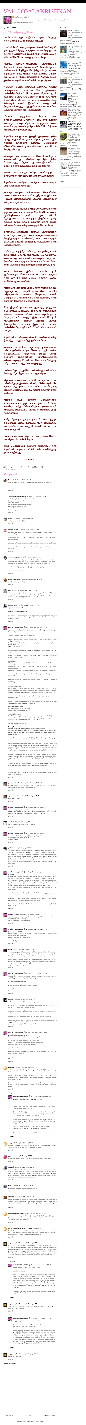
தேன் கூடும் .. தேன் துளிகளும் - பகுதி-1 (74, 134)
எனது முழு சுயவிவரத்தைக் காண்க (22, 22)
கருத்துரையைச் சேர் (10, 1363)
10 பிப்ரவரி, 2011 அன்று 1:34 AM (21, 479)
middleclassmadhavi (14, 579)
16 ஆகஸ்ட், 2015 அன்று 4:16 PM (24, 1167)
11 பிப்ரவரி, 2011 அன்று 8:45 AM (36, 833)
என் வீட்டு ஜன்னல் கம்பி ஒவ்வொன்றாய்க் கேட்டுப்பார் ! (75, 32)
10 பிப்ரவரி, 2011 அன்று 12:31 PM (29, 557)
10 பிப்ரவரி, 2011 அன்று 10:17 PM (36, 627)
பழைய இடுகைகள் (49, 1415)
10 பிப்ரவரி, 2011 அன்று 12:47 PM (32, 579)
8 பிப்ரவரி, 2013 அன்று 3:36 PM (24, 1067)
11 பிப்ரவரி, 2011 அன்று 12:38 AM (31, 783)
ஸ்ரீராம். (10, 518)
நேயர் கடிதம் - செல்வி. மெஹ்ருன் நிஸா (75, 149)
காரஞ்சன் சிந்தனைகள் (14, 1228)
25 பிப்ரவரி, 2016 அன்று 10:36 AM (28, 1354)
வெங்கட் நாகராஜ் (13, 557)
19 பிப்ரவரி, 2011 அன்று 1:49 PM (29, 914)
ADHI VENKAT (12, 590)
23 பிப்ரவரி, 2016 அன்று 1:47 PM (28, 1304)
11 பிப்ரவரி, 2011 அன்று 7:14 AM (23, 822)
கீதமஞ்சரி (11, 1167)
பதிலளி (10, 490)
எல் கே (10, 822)
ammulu (10, 949)
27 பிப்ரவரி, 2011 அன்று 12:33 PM (36, 929)
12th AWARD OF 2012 (74, 121)
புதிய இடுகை (9, 1415)
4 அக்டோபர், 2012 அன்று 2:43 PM (24, 949)
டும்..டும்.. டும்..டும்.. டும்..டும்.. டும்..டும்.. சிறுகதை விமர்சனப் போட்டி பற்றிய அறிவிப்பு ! (74, 165)
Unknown (11, 1067)
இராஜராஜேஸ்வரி (13, 914)
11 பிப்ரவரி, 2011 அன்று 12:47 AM (29, 796)
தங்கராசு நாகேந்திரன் (14, 783)
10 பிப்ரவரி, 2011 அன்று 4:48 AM (36, 496)
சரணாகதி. (11, 1196)
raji (9, 479)
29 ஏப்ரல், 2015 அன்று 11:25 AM (23, 1156)
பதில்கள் (13, 1093)
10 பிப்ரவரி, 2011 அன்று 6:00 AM (23, 518)
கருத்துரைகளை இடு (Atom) (35, 1421)
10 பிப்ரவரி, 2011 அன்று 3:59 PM (28, 590)
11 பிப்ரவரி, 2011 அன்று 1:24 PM (36, 872)
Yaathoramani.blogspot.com (17, 496)
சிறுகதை (13, 469)
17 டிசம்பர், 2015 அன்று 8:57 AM (31, 1228)
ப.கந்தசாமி (11, 1143)
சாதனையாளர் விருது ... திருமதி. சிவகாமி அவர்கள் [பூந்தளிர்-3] (75, 63)
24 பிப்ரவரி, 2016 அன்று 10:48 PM (41, 1264)
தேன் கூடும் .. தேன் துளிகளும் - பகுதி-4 (74, 109)
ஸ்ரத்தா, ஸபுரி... (13, 1243)
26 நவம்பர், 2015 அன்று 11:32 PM (35, 1213)
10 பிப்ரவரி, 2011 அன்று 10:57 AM (28, 529)
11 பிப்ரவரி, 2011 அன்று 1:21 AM (36, 807)
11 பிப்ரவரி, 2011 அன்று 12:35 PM (22, 848)
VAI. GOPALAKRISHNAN (37, 11)
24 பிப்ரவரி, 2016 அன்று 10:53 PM (41, 1318)
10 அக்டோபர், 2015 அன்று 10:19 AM (22, 1185)
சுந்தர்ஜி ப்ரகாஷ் (13, 529)
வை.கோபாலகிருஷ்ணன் (21, 17)
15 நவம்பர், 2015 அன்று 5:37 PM (24, 1196)
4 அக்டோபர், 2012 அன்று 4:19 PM (36, 973)
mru (9, 1185)
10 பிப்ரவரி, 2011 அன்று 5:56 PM (29, 605)
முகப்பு (28, 1415)
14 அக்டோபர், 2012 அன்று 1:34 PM (36, 1032)
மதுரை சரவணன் (13, 796)
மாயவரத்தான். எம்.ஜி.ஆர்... (16, 1213)
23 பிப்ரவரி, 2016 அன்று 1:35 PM (28, 1243)
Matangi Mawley (13, 605)
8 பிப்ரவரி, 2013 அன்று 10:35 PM (41, 1096)
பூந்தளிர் (10, 1156)
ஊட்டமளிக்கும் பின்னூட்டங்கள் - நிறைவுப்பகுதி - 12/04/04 (73, 96)
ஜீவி (9, 848)
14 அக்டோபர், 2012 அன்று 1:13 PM (24, 999)
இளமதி (10, 999)
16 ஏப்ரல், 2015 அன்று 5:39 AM (24, 1143)
